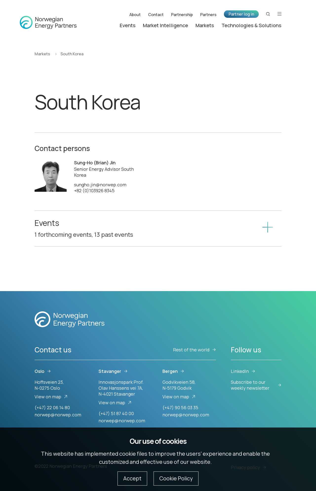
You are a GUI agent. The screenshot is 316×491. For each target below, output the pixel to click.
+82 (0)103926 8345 (94, 190)
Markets (205, 25)
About (135, 14)
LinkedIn (243, 371)
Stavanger (113, 371)
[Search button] (268, 14)
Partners (208, 14)
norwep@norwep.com (58, 415)
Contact (156, 14)
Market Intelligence (165, 25)
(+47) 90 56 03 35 (180, 407)
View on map (51, 397)
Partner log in (241, 14)
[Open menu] (279, 14)
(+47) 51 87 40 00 (116, 413)
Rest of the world (194, 350)
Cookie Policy (176, 478)
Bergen (173, 371)
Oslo (43, 371)
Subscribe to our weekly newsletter (256, 385)
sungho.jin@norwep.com (100, 185)
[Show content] (267, 228)
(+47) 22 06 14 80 (52, 407)
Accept (132, 478)
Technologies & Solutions (251, 25)
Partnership (182, 14)
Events (128, 25)
